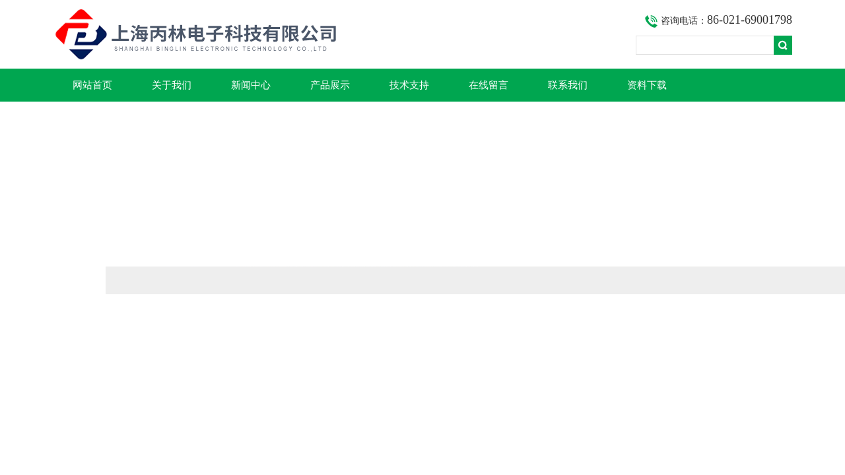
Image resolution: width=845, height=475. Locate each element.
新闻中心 (251, 85)
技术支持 (409, 85)
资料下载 (647, 85)
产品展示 (330, 85)
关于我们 (171, 85)
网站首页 (92, 85)
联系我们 (568, 85)
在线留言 (488, 85)
